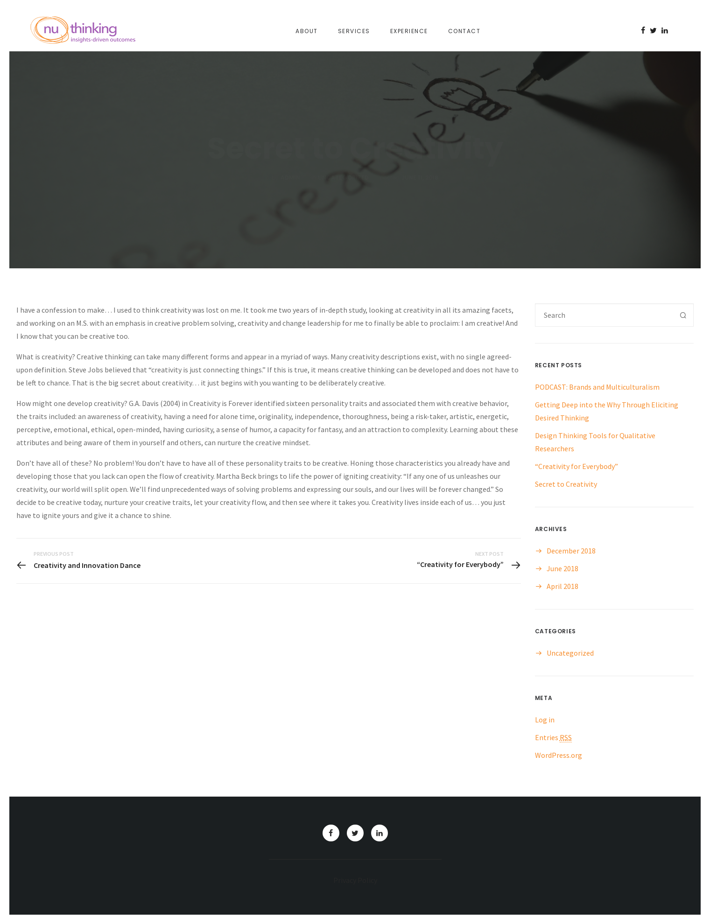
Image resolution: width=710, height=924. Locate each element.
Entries (553, 737)
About (306, 31)
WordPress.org (558, 755)
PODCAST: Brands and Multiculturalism (597, 387)
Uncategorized (570, 653)
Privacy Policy (355, 880)
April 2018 (562, 586)
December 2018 (571, 550)
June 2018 (562, 568)
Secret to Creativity (566, 484)
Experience (409, 31)
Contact (464, 31)
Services (354, 31)
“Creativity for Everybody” (576, 466)
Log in (545, 719)
